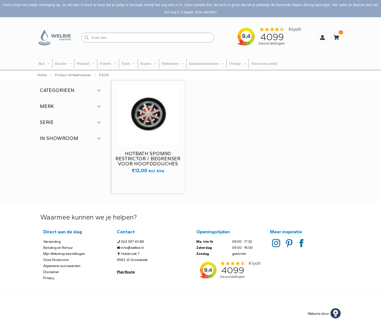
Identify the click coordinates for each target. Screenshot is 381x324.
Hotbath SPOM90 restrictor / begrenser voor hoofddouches (148, 159)
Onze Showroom (56, 260)
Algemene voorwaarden (61, 266)
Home (42, 75)
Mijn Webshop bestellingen (64, 254)
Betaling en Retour (58, 248)
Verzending (52, 242)
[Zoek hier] (147, 37)
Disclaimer (51, 272)
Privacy (48, 278)
